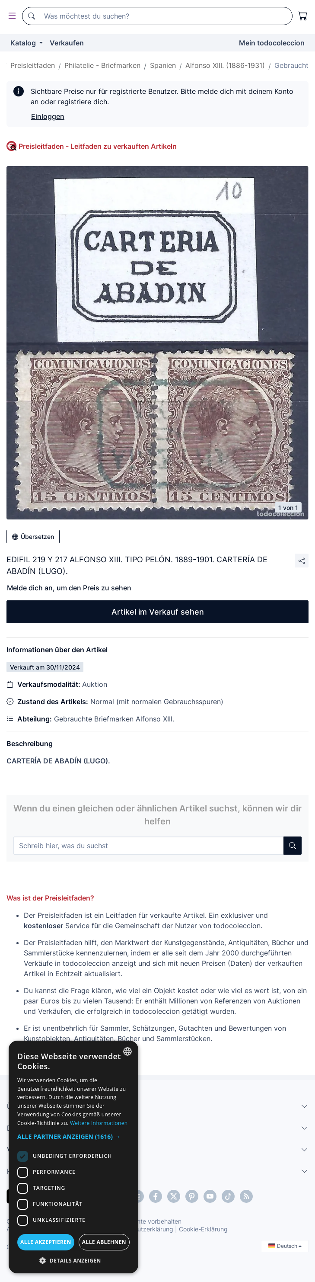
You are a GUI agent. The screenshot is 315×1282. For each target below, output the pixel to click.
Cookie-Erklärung (203, 1229)
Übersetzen (33, 536)
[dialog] (73, 1157)
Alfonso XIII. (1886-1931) (225, 65)
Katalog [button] (24, 42)
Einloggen (47, 116)
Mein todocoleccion (272, 42)
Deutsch (285, 1246)
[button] (73, 1136)
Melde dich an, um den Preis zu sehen (69, 587)
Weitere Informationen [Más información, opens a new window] (99, 1123)
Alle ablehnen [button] (104, 1242)
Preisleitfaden (32, 65)
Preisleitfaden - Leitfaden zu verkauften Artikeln (98, 146)
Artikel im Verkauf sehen (157, 611)
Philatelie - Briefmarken (102, 65)
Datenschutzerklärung (142, 1229)
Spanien (163, 65)
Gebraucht (291, 65)
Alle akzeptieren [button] (45, 1242)
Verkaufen (67, 42)
